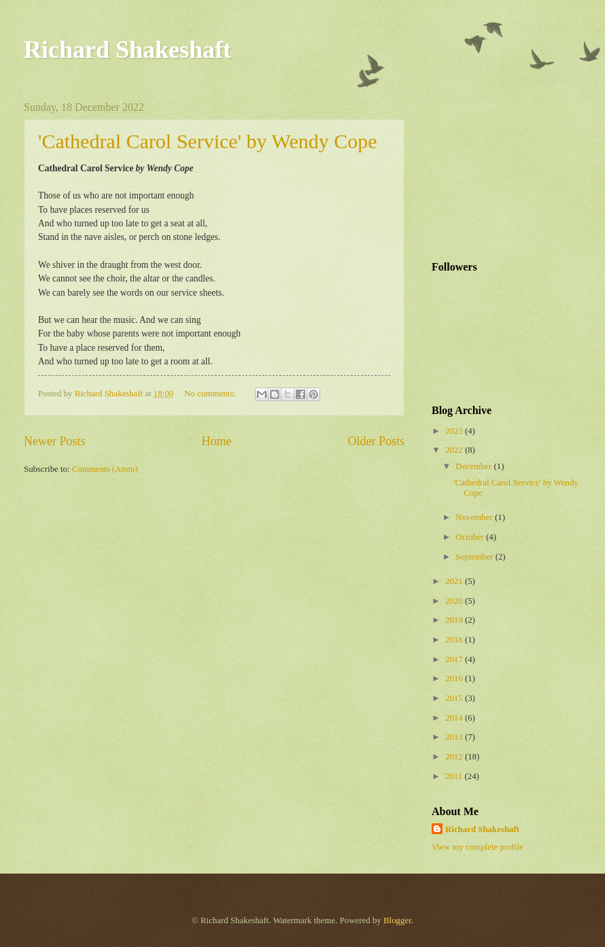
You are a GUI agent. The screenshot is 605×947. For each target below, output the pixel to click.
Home (216, 441)
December (474, 466)
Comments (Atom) (105, 469)
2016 (455, 678)
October (470, 537)
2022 (455, 450)
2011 (455, 776)
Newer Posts (55, 441)
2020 (455, 601)
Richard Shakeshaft (127, 49)
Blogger (397, 920)
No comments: (211, 393)
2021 (455, 581)
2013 (455, 737)
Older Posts (375, 441)
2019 (455, 620)
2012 (455, 756)
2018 (455, 639)
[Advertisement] (500, 169)
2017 (455, 659)
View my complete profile (477, 847)
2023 (455, 431)
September (475, 557)
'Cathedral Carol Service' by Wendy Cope (207, 141)
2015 (455, 698)
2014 (455, 718)
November (475, 517)
